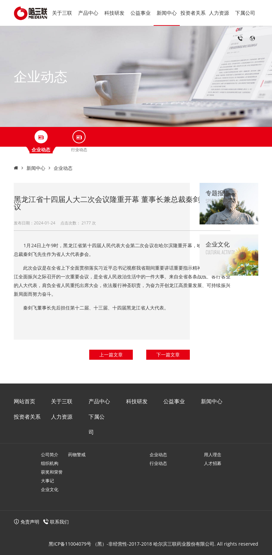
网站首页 (24, 401)
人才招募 (212, 463)
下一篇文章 (168, 354)
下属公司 (245, 12)
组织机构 (49, 463)
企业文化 (49, 489)
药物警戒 (77, 455)
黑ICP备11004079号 (70, 544)
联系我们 (59, 521)
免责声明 (26, 521)
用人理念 (212, 455)
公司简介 (49, 455)
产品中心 (88, 12)
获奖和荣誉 (52, 472)
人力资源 (219, 12)
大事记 (47, 481)
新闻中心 (167, 12)
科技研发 (114, 12)
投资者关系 (193, 12)
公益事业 (140, 12)
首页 (36, 12)
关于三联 (62, 12)
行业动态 (158, 463)
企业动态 (63, 168)
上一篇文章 (111, 354)
